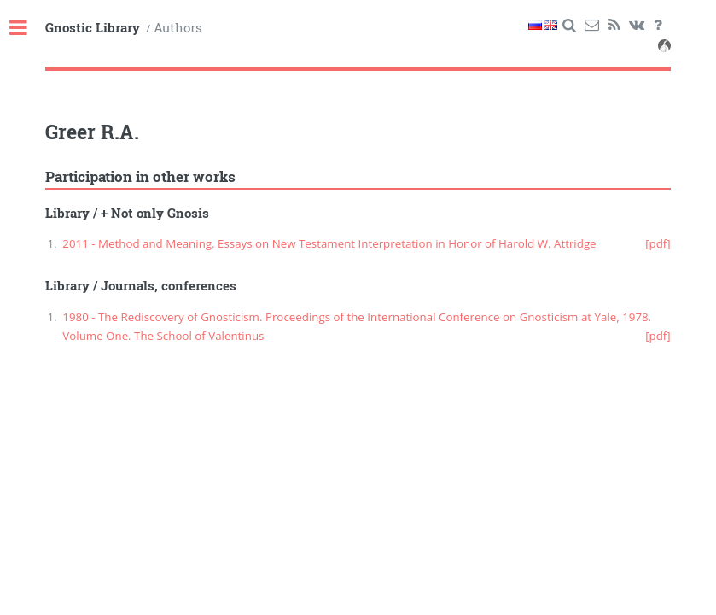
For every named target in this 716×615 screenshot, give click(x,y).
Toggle (27, 28)
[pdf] (658, 243)
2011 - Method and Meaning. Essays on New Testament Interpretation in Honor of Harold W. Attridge (329, 243)
